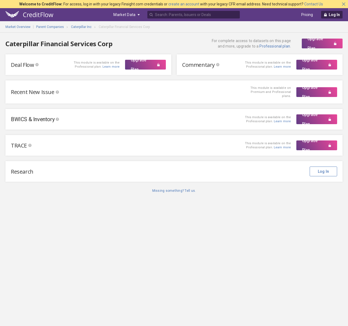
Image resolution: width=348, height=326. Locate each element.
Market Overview (17, 27)
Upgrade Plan (322, 43)
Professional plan (274, 46)
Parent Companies (50, 27)
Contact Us (313, 4)
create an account (183, 4)
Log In (323, 171)
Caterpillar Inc (81, 27)
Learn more (282, 66)
